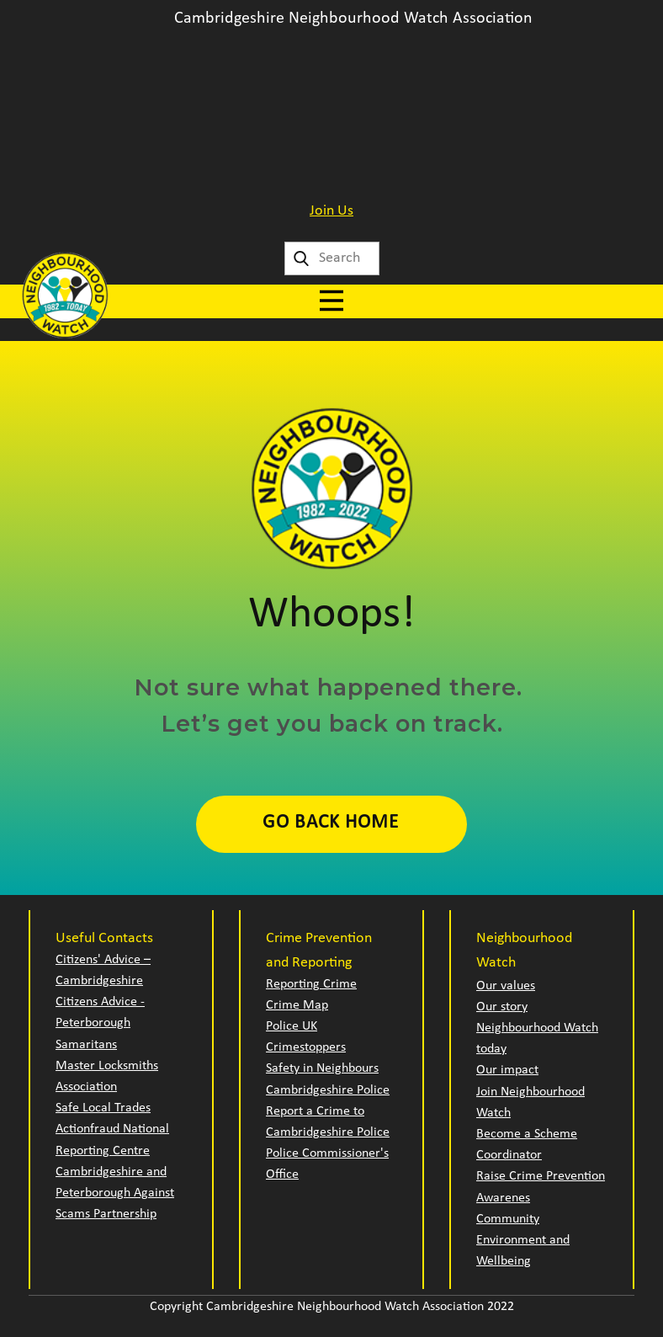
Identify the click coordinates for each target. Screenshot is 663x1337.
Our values (505, 986)
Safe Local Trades (103, 1108)
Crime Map (297, 1005)
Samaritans (86, 1045)
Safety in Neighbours (322, 1068)
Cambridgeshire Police (328, 1090)
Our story (502, 1007)
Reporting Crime (311, 984)
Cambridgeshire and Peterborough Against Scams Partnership (115, 1193)
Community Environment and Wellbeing (523, 1240)
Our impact (507, 1070)
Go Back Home (331, 823)
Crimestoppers (306, 1047)
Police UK (291, 1026)
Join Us (331, 211)
